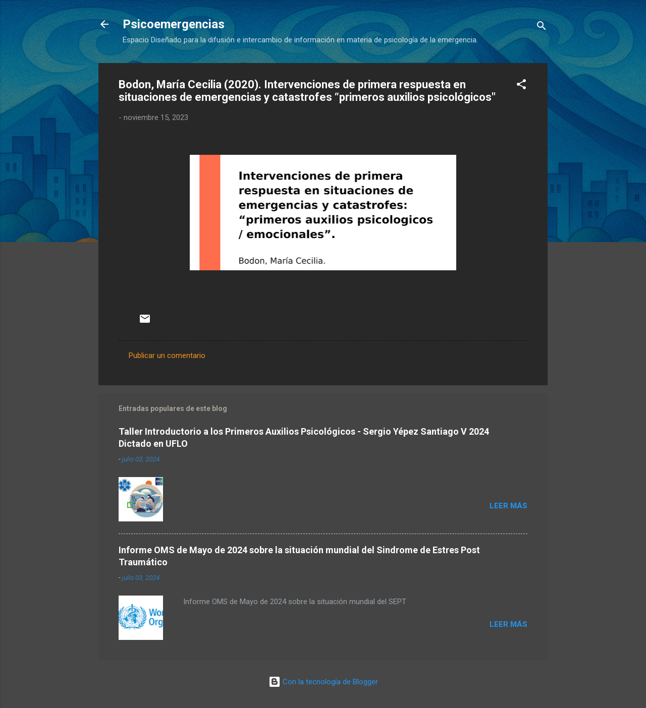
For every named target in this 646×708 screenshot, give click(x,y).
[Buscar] (541, 27)
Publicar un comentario (167, 355)
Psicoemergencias (174, 24)
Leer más (508, 505)
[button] (521, 86)
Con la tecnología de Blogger (323, 681)
